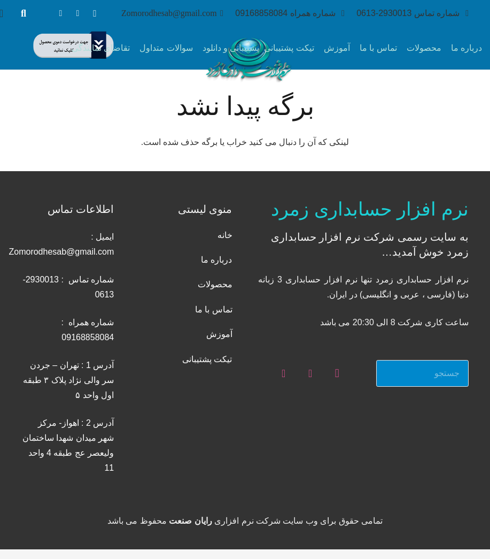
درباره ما (216, 259)
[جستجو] (23, 14)
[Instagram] (94, 13)
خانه (224, 235)
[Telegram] (60, 13)
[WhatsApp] (77, 13)
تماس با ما (213, 309)
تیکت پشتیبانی (207, 359)
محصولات (215, 284)
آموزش (219, 334)
